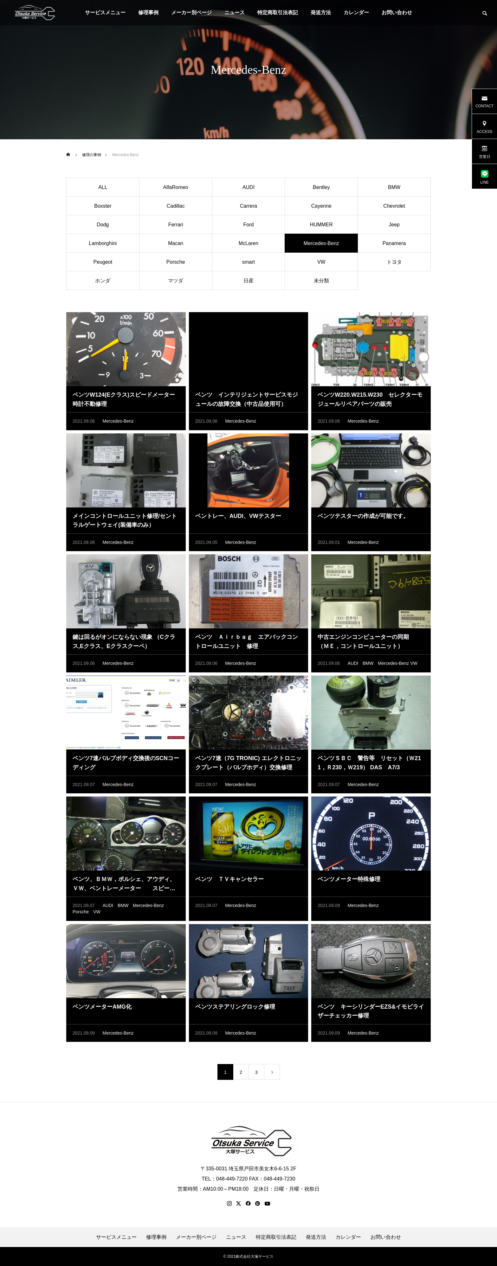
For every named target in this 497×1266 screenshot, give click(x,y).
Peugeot (103, 262)
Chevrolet (394, 206)
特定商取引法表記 (277, 12)
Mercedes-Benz (118, 421)
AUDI (248, 188)
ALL (102, 188)
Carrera (248, 206)
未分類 (321, 281)
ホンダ (102, 281)
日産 (248, 281)
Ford (248, 225)
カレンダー (356, 12)
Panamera (394, 244)
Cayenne (321, 206)
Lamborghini (103, 244)
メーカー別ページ (191, 12)
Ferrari (175, 225)
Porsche (175, 262)
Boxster (102, 206)
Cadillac (176, 206)
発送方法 (321, 12)
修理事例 (148, 12)
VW (321, 262)
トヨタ (394, 262)
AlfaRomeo (175, 188)
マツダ (175, 281)
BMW (394, 188)
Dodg (103, 225)
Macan (175, 244)
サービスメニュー (105, 12)
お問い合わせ (397, 12)
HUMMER (321, 225)
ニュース (234, 12)
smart (248, 262)
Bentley (321, 188)
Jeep (394, 225)
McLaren (248, 244)
